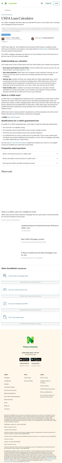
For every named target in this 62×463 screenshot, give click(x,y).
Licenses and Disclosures (11, 429)
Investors (7, 409)
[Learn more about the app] (30, 352)
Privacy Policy (16, 460)
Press (5, 402)
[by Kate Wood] (27, 230)
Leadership (7, 381)
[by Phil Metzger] (39, 258)
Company (7, 377)
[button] (4, 41)
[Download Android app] (36, 360)
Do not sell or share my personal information (47, 396)
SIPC (51, 457)
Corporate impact (9, 387)
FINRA (48, 457)
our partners (17, 31)
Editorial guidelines (10, 393)
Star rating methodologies (12, 396)
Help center (27, 377)
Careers (6, 384)
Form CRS (50, 459)
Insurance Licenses (8, 439)
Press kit (6, 405)
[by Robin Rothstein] (15, 220)
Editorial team (8, 399)
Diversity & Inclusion (10, 390)
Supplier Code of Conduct (45, 381)
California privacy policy (47, 389)
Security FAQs (28, 381)
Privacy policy (44, 385)
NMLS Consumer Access (10, 427)
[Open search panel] (42, 3)
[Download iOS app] (24, 360)
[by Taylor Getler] (6, 220)
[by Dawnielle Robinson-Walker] (38, 242)
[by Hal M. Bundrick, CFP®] (29, 258)
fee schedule (13, 461)
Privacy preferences (46, 392)
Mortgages (7, 10)
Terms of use (44, 377)
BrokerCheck (26, 461)
